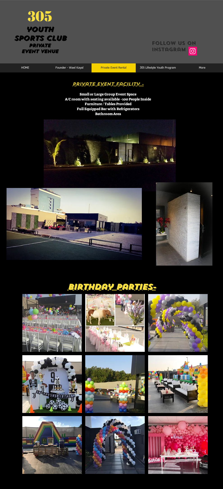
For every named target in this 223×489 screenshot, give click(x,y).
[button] (52, 323)
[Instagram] (192, 51)
